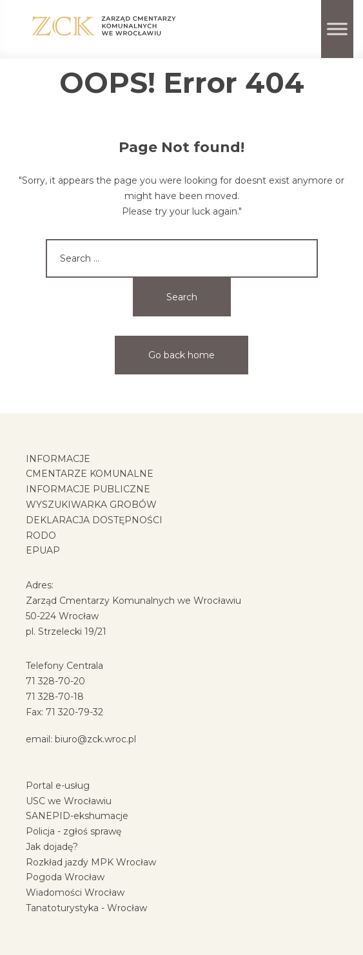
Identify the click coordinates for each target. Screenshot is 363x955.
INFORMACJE (58, 459)
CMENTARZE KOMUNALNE (89, 473)
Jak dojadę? (52, 847)
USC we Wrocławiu (69, 801)
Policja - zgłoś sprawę (73, 831)
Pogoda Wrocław (65, 877)
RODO (41, 535)
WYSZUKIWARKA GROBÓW (91, 504)
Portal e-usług (58, 785)
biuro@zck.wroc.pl (95, 739)
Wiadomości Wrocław (75, 892)
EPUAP (43, 550)
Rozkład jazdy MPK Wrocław (91, 862)
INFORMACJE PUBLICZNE (88, 489)
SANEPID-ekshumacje (77, 816)
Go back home (181, 355)
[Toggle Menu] (337, 29)
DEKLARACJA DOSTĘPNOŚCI (94, 520)
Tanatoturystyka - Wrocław (86, 908)
